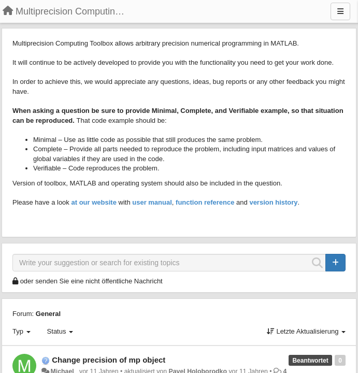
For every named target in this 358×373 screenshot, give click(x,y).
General (48, 314)
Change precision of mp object (108, 359)
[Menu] (340, 11)
